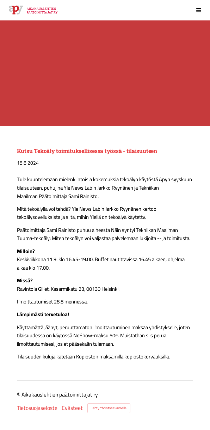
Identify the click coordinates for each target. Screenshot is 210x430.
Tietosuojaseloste (37, 408)
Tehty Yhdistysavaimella (108, 408)
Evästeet (72, 408)
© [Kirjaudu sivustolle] (19, 394)
